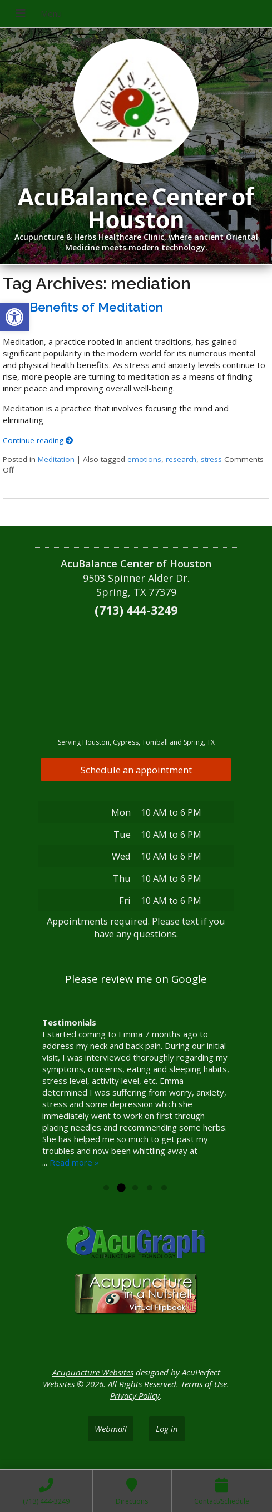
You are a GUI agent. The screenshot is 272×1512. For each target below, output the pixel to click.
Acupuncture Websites (92, 1372)
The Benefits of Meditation (83, 307)
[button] (14, 317)
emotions (144, 459)
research (181, 459)
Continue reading (38, 440)
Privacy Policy (135, 1395)
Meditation (56, 459)
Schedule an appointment (136, 769)
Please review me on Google (136, 979)
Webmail (111, 1428)
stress (211, 459)
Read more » (74, 1162)
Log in (167, 1428)
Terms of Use (204, 1383)
